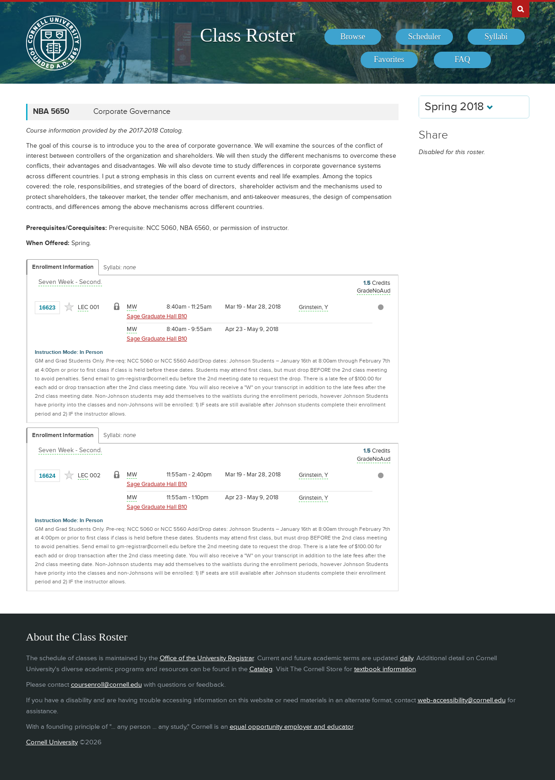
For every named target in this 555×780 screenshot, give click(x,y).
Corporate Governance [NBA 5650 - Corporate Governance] (132, 111)
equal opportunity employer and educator (291, 726)
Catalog (261, 669)
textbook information (385, 669)
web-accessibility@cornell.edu (462, 700)
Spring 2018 (459, 107)
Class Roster (247, 35)
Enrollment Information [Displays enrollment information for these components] (63, 267)
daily (406, 658)
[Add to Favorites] (69, 307)
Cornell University (52, 742)
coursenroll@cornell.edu (106, 684)
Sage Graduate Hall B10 (157, 316)
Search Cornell (520, 8)
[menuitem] (353, 37)
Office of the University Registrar (207, 658)
